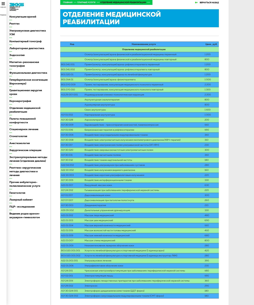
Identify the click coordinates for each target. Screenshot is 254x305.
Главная (67, 2)
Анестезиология (19, 143)
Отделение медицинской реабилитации (24, 109)
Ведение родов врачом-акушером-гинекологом (24, 215)
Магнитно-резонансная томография (24, 63)
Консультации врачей (22, 16)
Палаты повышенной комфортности (22, 120)
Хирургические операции (25, 150)
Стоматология (18, 136)
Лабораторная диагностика (26, 48)
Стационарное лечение (23, 129)
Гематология (17, 193)
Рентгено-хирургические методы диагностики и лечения (25, 171)
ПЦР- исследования (22, 206)
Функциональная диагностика (28, 72)
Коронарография (20, 101)
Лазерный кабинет (21, 199)
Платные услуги (86, 2)
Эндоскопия (17, 55)
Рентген (14, 23)
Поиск (3, 15)
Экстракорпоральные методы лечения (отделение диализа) (28, 159)
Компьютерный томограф (25, 41)
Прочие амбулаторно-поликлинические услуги (24, 184)
